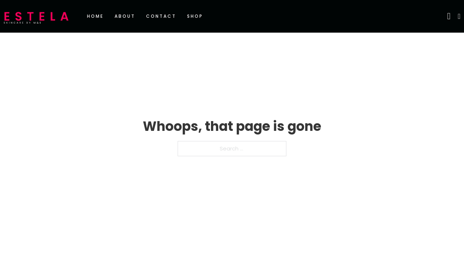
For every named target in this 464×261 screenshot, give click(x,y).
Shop (195, 16)
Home (95, 16)
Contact (161, 16)
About (125, 16)
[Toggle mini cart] (459, 16)
